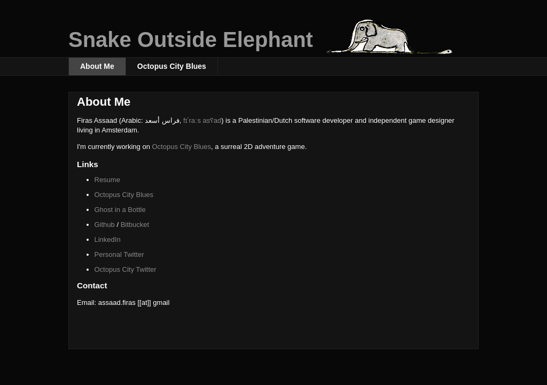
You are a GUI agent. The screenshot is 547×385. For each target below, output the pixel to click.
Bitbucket (135, 225)
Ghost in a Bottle (120, 210)
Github (105, 225)
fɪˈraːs (192, 120)
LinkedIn (108, 239)
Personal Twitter (119, 254)
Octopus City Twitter (126, 269)
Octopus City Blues (171, 66)
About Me (97, 66)
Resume (107, 180)
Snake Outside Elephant (190, 39)
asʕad (212, 120)
